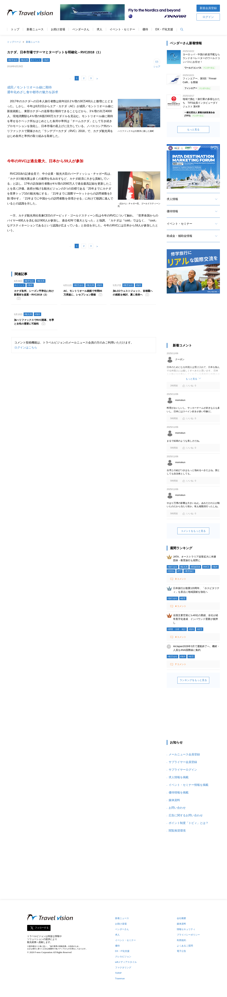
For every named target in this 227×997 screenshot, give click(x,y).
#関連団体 (195, 567)
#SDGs (171, 571)
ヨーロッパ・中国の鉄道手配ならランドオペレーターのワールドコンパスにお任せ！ (201, 58)
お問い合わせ (177, 807)
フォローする (42, 927)
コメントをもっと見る (193, 531)
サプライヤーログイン (183, 769)
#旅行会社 (172, 567)
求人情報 (172, 199)
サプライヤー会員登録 (183, 762)
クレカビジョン (123, 956)
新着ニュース (35, 29)
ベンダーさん (80, 29)
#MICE (206, 567)
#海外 (46, 60)
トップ (15, 29)
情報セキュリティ (186, 929)
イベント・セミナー (122, 29)
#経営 (183, 598)
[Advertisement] (193, 320)
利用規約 (181, 940)
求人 (99, 29)
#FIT (179, 571)
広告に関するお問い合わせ (186, 815)
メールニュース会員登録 (184, 754)
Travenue (120, 978)
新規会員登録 (208, 8)
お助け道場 (58, 29)
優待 (145, 29)
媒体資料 (174, 800)
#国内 (191, 629)
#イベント (36, 60)
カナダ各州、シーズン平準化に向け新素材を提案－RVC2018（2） (34, 292)
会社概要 (181, 918)
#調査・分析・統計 (177, 629)
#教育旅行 (189, 571)
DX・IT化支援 (164, 29)
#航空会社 (13, 60)
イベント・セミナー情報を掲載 (188, 784)
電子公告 (181, 951)
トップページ (14, 42)
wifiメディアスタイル (126, 962)
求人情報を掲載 (179, 777)
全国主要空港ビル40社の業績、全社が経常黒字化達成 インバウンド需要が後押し (195, 619)
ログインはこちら (25, 347)
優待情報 (172, 211)
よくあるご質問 (185, 945)
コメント (180, 579)
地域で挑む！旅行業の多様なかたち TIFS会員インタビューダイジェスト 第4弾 (201, 103)
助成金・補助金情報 (179, 235)
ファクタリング (123, 967)
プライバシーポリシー (188, 934)
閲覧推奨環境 (177, 830)
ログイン (208, 16)
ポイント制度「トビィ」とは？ (188, 822)
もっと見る (193, 129)
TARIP (118, 973)
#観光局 (24, 60)
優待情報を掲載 (179, 792)
